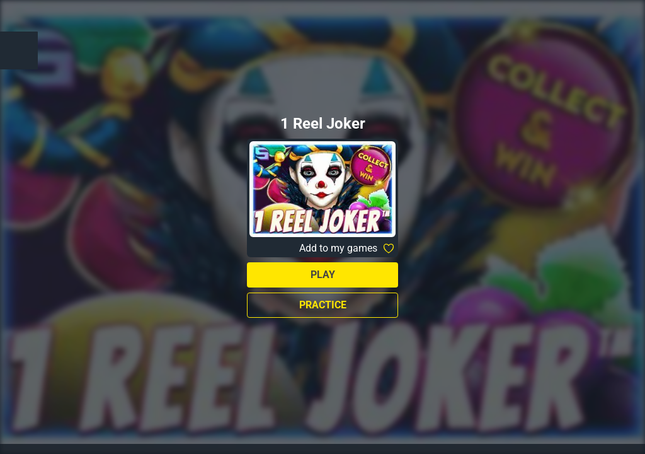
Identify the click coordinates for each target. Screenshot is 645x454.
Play (323, 275)
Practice (322, 305)
